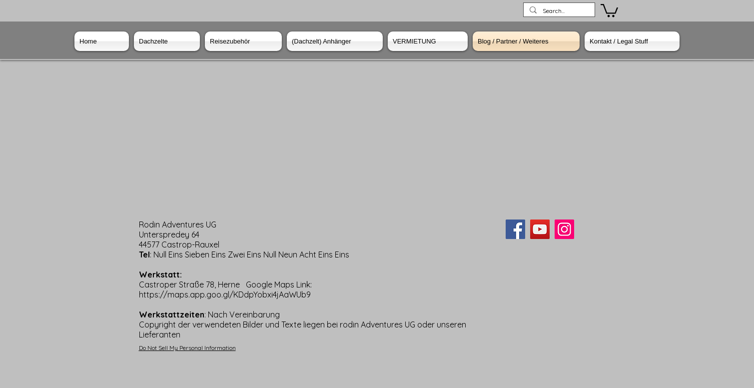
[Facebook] (515, 229)
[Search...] (558, 11)
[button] (609, 9)
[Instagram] (564, 229)
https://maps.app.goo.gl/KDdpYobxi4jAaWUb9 (225, 295)
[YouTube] (540, 229)
